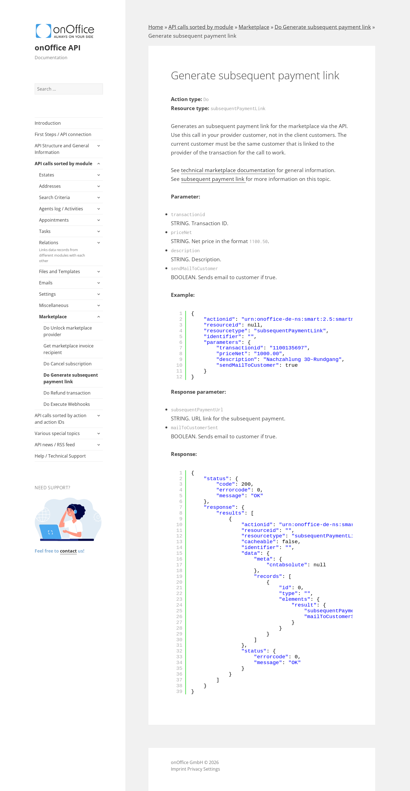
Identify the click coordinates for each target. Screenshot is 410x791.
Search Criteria (54, 197)
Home (155, 27)
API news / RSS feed (55, 445)
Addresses (50, 186)
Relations (65, 251)
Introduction (48, 123)
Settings (47, 294)
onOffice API (58, 47)
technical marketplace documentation (228, 170)
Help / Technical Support (60, 456)
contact (68, 551)
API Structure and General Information (62, 149)
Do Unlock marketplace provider (67, 331)
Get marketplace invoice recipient (68, 349)
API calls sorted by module (63, 164)
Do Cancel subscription (67, 364)
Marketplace (53, 317)
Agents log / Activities (61, 209)
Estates (46, 175)
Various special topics (57, 433)
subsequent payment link (213, 179)
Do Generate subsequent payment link (70, 378)
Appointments (54, 220)
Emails (46, 283)
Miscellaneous (54, 305)
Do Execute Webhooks (66, 404)
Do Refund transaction (67, 393)
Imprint (178, 769)
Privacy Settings (203, 769)
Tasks (45, 231)
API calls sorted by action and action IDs (60, 418)
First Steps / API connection (63, 134)
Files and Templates (59, 271)
